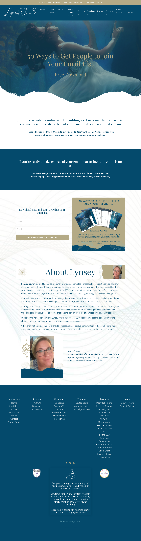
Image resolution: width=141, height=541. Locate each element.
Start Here (52, 11)
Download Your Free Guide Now (42, 237)
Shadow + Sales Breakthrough (59, 424)
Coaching (91, 12)
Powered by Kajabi (70, 537)
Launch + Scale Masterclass (104, 465)
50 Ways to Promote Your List (104, 452)
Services (81, 12)
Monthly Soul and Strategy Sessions (104, 414)
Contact (130, 13)
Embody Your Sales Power (104, 421)
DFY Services (37, 419)
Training (100, 12)
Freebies (109, 12)
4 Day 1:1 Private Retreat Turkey (127, 414)
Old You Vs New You (104, 440)
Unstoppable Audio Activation (81, 414)
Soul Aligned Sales (82, 419)
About (60, 10)
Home (42, 10)
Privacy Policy (14, 432)
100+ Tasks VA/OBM (104, 427)
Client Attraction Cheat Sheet (104, 459)
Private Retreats (118, 13)
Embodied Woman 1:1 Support (59, 415)
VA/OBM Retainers (36, 414)
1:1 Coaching (59, 428)
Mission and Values (70, 13)
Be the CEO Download (104, 446)
